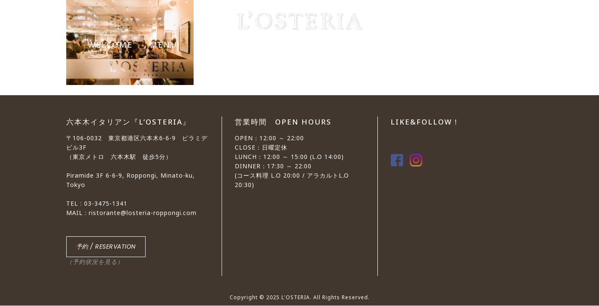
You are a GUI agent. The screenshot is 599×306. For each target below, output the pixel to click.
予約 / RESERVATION (106, 246)
